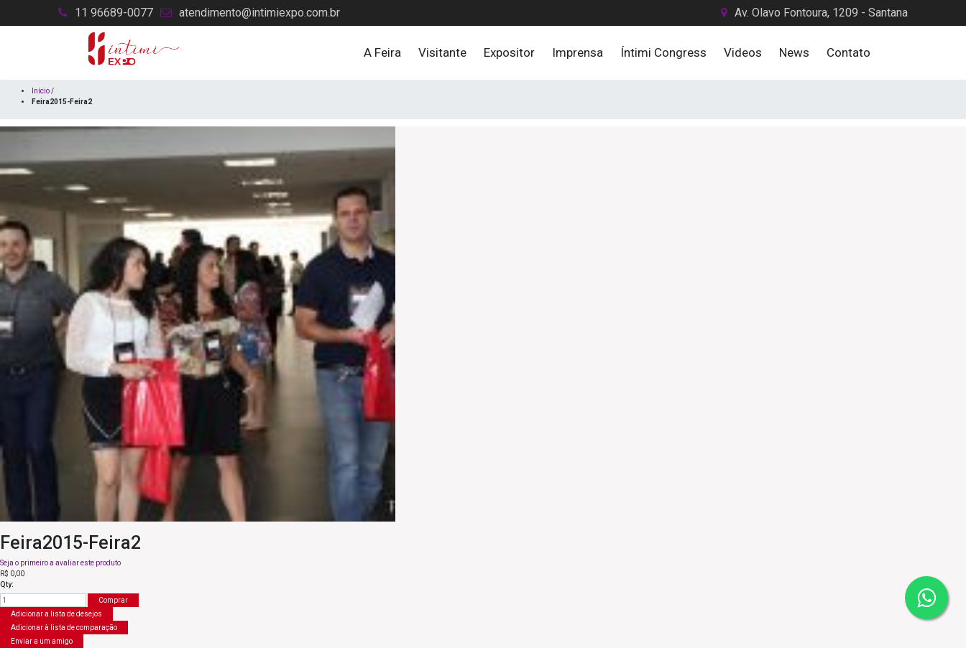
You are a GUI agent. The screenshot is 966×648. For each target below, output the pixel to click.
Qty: (7, 584)
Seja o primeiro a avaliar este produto (60, 563)
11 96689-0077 (114, 12)
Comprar (113, 600)
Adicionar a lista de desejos (56, 614)
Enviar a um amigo (42, 641)
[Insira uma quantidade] (43, 600)
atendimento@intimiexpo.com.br (259, 12)
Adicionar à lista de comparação (64, 627)
